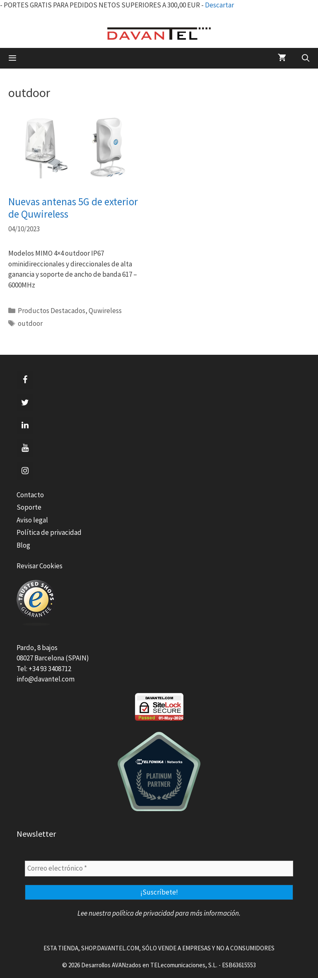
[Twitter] (25, 402)
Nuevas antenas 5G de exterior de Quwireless (73, 208)
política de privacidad (143, 913)
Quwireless (105, 310)
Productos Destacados (51, 310)
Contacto (30, 494)
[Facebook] (25, 380)
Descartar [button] (219, 4)
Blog (23, 545)
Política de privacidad (49, 532)
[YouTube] (25, 448)
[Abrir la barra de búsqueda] (306, 58)
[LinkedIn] (25, 425)
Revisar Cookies (40, 565)
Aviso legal (32, 520)
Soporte (29, 507)
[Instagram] (25, 471)
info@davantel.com (46, 679)
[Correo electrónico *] (159, 868)
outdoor (30, 323)
